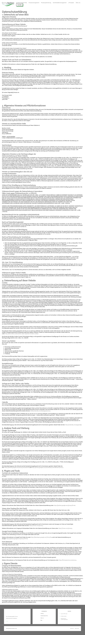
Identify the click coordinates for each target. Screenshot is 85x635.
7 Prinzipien (71, 2)
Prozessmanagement (34, 2)
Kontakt (20, 5)
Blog (41, 620)
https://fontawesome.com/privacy (67, 560)
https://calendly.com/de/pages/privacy (40, 411)
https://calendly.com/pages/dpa (73, 425)
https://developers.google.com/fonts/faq (41, 537)
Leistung (42, 613)
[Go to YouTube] (7, 621)
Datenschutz (77, 628)
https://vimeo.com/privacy (36, 525)
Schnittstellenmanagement (59, 2)
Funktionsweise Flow (21, 2)
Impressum (72, 628)
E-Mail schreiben (63, 616)
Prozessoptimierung (46, 2)
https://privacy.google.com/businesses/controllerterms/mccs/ (47, 467)
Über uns (78, 2)
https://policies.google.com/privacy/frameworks (17, 467)
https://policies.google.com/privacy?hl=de (64, 505)
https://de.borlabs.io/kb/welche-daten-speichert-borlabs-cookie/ (21, 333)
